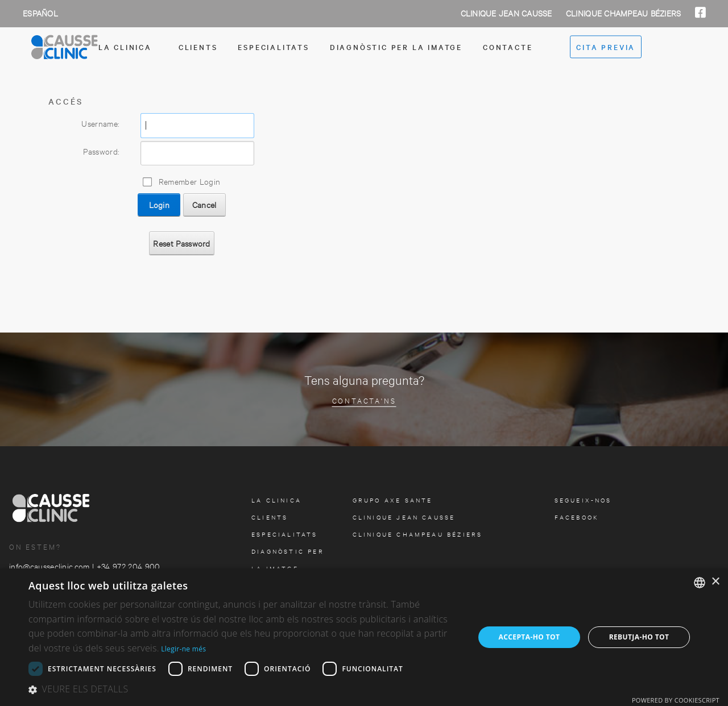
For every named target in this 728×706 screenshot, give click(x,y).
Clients (198, 46)
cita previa (605, 47)
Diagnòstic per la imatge (396, 46)
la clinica (276, 500)
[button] (244, 689)
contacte (507, 46)
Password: (101, 151)
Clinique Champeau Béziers (625, 12)
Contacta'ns (364, 399)
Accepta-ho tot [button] (529, 637)
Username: (100, 123)
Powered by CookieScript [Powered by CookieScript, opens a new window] (675, 700)
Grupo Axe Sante (393, 500)
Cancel (204, 204)
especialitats (273, 46)
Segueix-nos (583, 500)
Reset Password (181, 243)
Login (159, 204)
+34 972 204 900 (128, 565)
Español (40, 12)
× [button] (715, 582)
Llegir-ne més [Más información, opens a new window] (183, 649)
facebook (577, 517)
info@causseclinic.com (49, 565)
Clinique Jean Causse (508, 12)
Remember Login (189, 181)
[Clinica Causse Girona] (85, 47)
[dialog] (364, 637)
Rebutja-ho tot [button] (639, 637)
